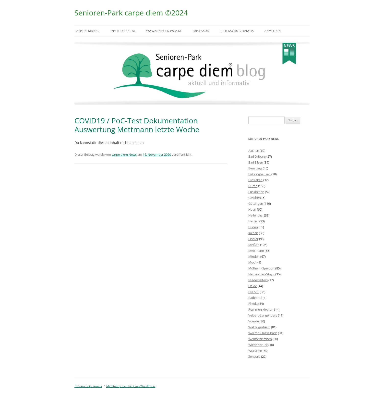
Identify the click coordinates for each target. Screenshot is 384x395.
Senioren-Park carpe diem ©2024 (131, 13)
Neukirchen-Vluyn (261, 274)
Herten (253, 221)
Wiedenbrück (258, 345)
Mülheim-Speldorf (261, 268)
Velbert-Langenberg (262, 315)
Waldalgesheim (259, 327)
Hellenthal (255, 215)
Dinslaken (255, 180)
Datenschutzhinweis (237, 31)
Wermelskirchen (260, 339)
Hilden (253, 227)
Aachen (253, 150)
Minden (254, 256)
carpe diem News (124, 154)
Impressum (201, 31)
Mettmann (256, 250)
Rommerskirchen (260, 309)
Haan (252, 209)
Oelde (252, 286)
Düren (252, 186)
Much (252, 262)
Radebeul (255, 297)
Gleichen (254, 197)
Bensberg (255, 168)
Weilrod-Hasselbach (262, 333)
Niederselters (258, 280)
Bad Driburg (257, 156)
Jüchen (253, 233)
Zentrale (254, 356)
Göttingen (255, 203)
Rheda (253, 303)
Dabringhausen (259, 174)
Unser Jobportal (122, 31)
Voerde (253, 321)
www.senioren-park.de (164, 31)
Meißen (253, 244)
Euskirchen (256, 192)
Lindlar (253, 239)
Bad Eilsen (255, 162)
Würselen (255, 350)
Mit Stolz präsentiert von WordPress (130, 386)
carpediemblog (86, 31)
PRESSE (253, 292)
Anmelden (272, 31)
